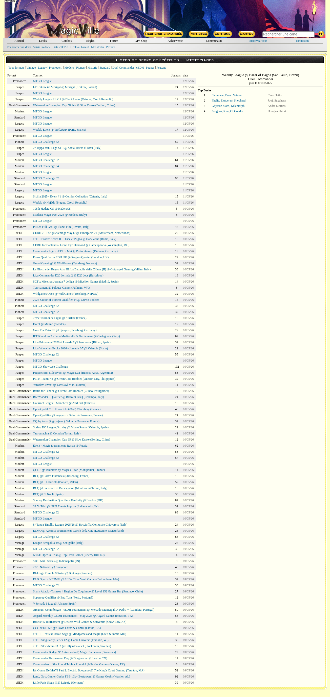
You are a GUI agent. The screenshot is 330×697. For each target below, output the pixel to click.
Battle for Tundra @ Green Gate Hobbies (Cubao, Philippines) (71, 391)
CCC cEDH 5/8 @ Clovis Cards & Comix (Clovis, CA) (67, 628)
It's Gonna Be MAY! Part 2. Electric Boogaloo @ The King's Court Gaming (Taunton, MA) (88, 670)
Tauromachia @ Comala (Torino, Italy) (56, 433)
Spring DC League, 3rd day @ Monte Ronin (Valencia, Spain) (71, 427)
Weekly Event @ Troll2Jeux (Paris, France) (59, 129)
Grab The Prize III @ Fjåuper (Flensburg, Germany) (64, 330)
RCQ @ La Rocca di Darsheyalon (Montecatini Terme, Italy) (70, 488)
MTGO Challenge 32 (46, 142)
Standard (104, 67)
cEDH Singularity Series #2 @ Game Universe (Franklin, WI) (70, 640)
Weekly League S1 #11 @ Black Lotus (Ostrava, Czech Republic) (73, 99)
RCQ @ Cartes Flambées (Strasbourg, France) (61, 476)
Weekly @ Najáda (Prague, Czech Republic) (60, 202)
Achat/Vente (175, 41)
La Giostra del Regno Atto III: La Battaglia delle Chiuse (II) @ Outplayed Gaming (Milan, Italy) (92, 269)
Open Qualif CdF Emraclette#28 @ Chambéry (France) (66, 409)
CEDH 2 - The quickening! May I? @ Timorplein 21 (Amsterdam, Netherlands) (81, 233)
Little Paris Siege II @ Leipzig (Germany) (58, 682)
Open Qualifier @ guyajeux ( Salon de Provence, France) (67, 415)
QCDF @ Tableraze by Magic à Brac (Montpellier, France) (69, 470)
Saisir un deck (41, 47)
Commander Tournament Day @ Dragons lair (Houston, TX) (70, 658)
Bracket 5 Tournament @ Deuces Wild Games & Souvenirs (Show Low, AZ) (79, 622)
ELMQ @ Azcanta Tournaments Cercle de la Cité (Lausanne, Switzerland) (78, 530)
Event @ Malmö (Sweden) (49, 324)
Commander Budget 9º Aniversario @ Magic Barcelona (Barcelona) (74, 652)
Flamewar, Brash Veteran (227, 95)
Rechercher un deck (19, 47)
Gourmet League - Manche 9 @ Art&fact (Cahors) (63, 403)
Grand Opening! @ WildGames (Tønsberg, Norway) (65, 263)
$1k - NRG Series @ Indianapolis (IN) (56, 561)
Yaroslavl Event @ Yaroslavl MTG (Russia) (59, 385)
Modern (69, 67)
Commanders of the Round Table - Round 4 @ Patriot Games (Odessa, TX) (79, 664)
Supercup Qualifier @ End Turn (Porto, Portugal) (63, 597)
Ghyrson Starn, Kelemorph (228, 106)
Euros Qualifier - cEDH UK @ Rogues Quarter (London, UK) (71, 257)
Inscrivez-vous (258, 41)
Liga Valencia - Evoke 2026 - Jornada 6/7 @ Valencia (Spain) (70, 348)
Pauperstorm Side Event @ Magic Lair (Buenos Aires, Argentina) (73, 372)
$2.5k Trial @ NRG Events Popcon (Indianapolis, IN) (65, 506)
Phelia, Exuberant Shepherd (229, 100)
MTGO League (42, 81)
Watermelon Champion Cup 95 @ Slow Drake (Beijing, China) (71, 439)
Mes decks (97, 47)
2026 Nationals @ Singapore (50, 567)
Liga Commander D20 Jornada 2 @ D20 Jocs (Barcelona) (68, 275)
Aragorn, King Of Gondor (227, 111)
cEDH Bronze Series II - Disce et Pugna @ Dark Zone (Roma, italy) (74, 239)
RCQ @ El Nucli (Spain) (48, 494)
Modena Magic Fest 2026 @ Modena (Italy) (60, 214)
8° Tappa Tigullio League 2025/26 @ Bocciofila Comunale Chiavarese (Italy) (80, 524)
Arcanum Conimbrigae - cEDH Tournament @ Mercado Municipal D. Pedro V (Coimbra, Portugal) (93, 609)
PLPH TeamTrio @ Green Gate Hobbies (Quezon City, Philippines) (74, 379)
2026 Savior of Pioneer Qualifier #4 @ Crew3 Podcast (66, 300)
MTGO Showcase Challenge (50, 366)
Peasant (161, 67)
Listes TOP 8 (60, 47)
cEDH (140, 67)
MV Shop (141, 41)
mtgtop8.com (200, 60)
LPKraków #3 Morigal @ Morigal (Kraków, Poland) (65, 87)
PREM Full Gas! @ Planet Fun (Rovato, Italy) (61, 227)
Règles (90, 41)
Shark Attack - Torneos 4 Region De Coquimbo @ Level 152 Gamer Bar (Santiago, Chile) (88, 591)
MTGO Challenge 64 (46, 166)
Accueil (19, 41)
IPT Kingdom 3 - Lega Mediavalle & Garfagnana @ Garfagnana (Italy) (76, 336)
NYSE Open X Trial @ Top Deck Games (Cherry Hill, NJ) (69, 555)
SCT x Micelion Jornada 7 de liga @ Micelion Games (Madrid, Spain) (75, 281)
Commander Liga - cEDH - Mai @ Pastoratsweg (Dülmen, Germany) (75, 251)
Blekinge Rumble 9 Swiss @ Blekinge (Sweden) (62, 573)
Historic (92, 67)
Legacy (42, 67)
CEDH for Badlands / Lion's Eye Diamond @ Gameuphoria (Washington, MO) (81, 245)
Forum (114, 41)
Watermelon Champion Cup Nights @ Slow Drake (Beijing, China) (74, 105)
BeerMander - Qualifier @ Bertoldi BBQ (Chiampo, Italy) (68, 397)
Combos (66, 41)
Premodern (55, 67)
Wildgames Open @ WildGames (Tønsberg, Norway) (65, 293)
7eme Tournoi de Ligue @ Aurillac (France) (59, 318)
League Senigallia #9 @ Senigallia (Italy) (58, 543)
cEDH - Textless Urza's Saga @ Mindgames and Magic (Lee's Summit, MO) (79, 634)
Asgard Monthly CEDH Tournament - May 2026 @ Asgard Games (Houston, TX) (83, 616)
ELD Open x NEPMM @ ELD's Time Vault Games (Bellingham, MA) (76, 579)
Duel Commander (123, 67)
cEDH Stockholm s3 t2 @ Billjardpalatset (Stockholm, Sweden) (72, 646)
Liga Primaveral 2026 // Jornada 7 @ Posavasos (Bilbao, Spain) (71, 342)
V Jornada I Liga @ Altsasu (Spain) (54, 603)
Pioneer (81, 67)
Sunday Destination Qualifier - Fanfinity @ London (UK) (68, 500)
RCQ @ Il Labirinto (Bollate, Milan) (55, 482)
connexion (302, 41)
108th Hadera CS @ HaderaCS (52, 208)
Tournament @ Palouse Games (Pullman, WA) (61, 287)
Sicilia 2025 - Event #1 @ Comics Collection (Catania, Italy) (70, 196)
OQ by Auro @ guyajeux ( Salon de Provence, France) (66, 421)
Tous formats (16, 67)
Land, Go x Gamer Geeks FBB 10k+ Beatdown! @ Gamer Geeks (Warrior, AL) (81, 676)
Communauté (214, 41)
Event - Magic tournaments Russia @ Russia (60, 445)
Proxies (110, 47)
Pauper (150, 67)
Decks (43, 41)
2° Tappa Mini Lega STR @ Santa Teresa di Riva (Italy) (67, 148)
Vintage (31, 67)
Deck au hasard (79, 47)
